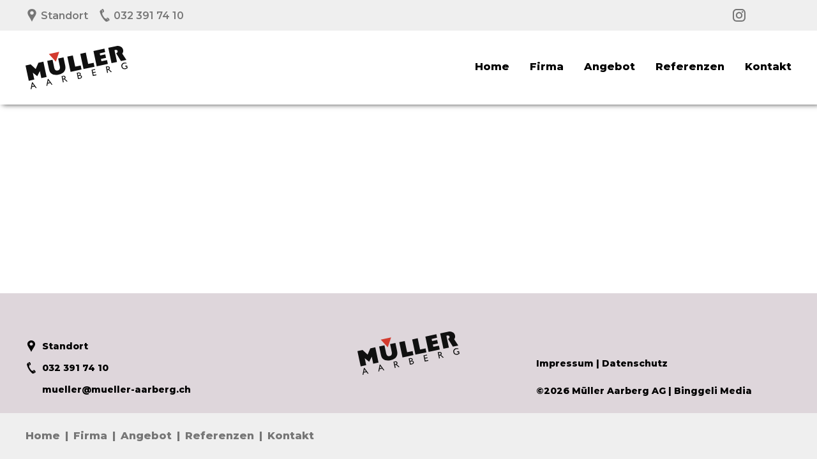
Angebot (609, 67)
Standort (57, 16)
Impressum (565, 363)
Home (492, 67)
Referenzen (690, 67)
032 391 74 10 (141, 16)
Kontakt (768, 67)
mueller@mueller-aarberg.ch (108, 389)
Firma (547, 67)
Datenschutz (635, 363)
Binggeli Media (713, 391)
